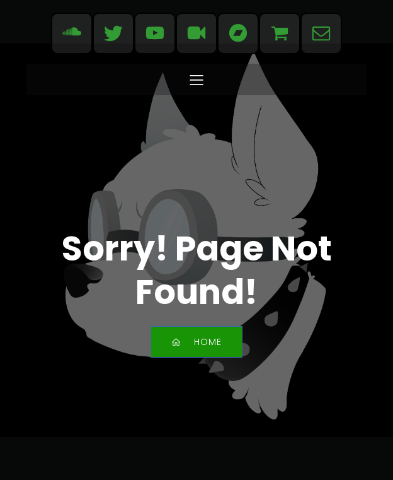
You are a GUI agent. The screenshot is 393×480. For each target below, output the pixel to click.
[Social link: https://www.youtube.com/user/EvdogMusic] (155, 33)
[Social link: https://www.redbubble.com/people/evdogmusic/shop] (279, 33)
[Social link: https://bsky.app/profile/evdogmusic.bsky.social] (113, 33)
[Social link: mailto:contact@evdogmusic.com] (321, 33)
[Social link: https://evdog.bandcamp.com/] (238, 33)
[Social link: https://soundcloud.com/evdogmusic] (72, 33)
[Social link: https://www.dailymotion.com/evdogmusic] (196, 33)
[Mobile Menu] (196, 79)
